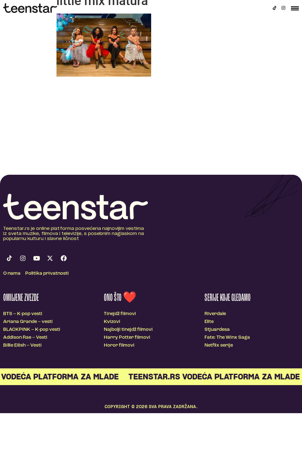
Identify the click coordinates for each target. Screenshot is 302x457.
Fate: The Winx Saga (227, 337)
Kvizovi (112, 321)
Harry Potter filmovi (127, 337)
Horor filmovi (119, 345)
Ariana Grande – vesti (28, 321)
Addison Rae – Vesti (25, 337)
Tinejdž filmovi (120, 314)
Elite (209, 321)
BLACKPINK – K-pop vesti (31, 329)
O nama (12, 273)
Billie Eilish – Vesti (22, 345)
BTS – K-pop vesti (22, 314)
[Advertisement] (151, 127)
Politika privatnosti (47, 273)
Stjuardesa (217, 329)
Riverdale (215, 314)
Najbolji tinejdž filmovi (128, 329)
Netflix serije (218, 345)
